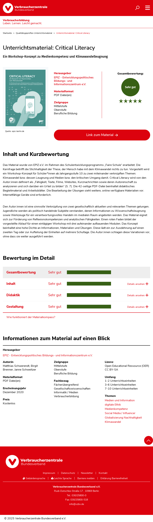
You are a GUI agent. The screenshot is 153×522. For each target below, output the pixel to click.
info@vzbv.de (76, 504)
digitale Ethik (113, 404)
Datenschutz (68, 473)
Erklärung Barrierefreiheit (114, 478)
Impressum (49, 473)
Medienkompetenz (116, 409)
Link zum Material (100, 135)
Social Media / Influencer (120, 413)
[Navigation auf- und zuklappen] (147, 8)
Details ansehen (136, 284)
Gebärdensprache (33, 478)
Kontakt (103, 473)
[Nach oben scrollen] (148, 440)
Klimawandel (113, 422)
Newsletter (87, 473)
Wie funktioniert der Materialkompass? (30, 317)
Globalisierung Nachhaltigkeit (123, 417)
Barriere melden (86, 478)
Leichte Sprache (61, 478)
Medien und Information (120, 400)
